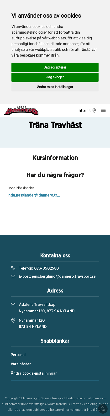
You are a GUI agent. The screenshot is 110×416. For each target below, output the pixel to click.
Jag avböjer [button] (55, 77)
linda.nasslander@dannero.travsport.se (33, 195)
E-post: (53, 276)
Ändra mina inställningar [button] (55, 87)
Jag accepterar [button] (55, 67)
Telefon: (35, 268)
